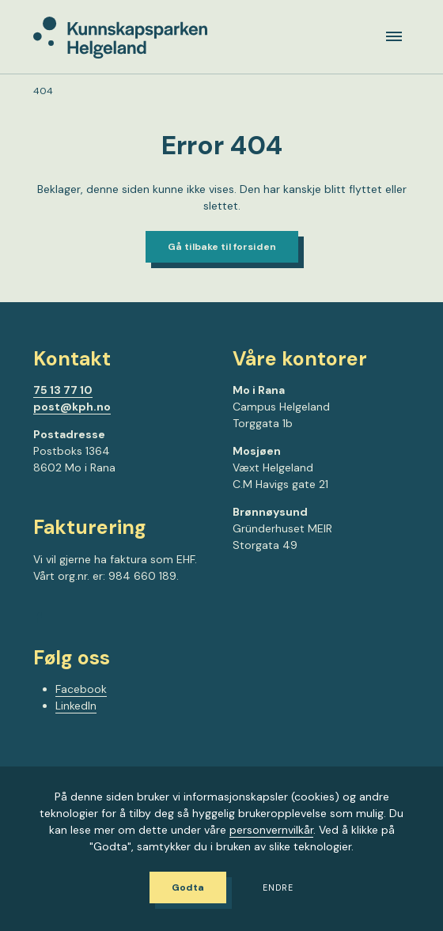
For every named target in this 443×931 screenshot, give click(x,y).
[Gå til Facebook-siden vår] (38, 619)
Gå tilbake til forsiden (222, 246)
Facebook (81, 689)
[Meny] (394, 36)
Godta (188, 887)
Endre (278, 888)
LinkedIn (76, 705)
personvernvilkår (271, 830)
